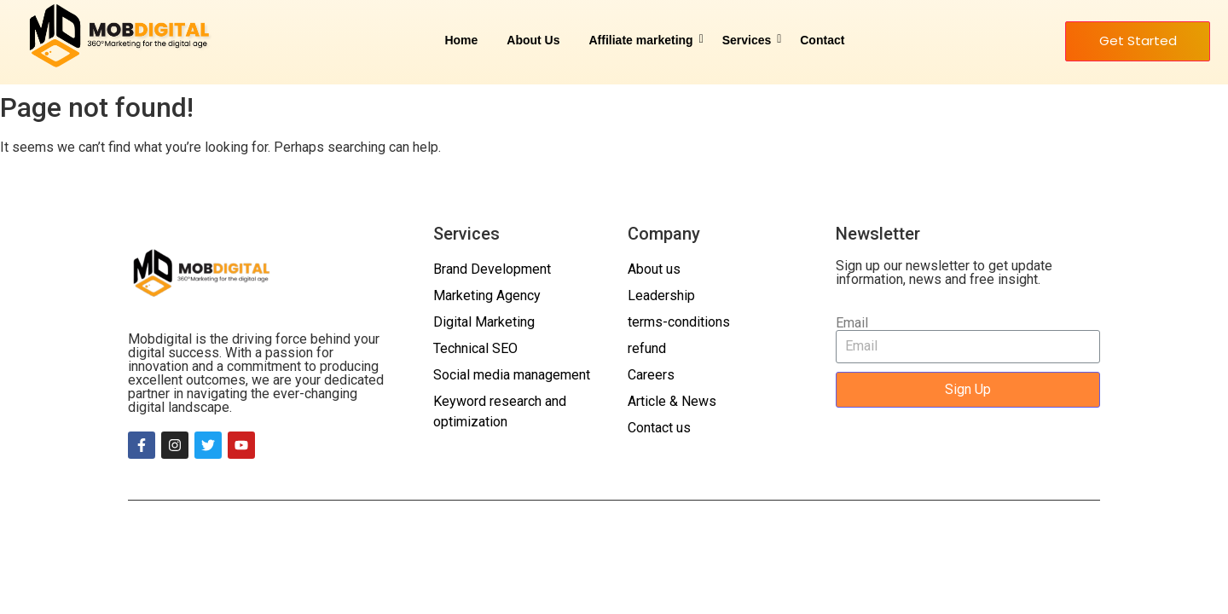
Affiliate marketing (644, 40)
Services (750, 40)
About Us (533, 40)
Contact (822, 40)
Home (461, 40)
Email (852, 323)
